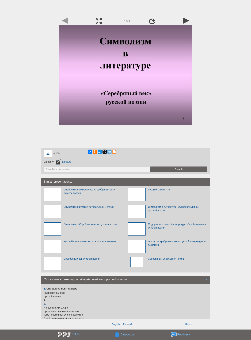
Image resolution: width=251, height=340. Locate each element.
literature (63, 161)
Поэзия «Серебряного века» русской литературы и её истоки (177, 243)
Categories (128, 334)
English (116, 324)
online (76, 334)
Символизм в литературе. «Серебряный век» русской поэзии (89, 191)
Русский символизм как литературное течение (90, 241)
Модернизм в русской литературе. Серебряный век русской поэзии (177, 226)
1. (45, 288)
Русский (127, 324)
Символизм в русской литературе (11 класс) (89, 206)
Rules (188, 324)
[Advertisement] (125, 8)
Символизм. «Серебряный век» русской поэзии (90, 224)
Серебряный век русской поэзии (82, 258)
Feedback (183, 334)
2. (45, 303)
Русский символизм (159, 189)
